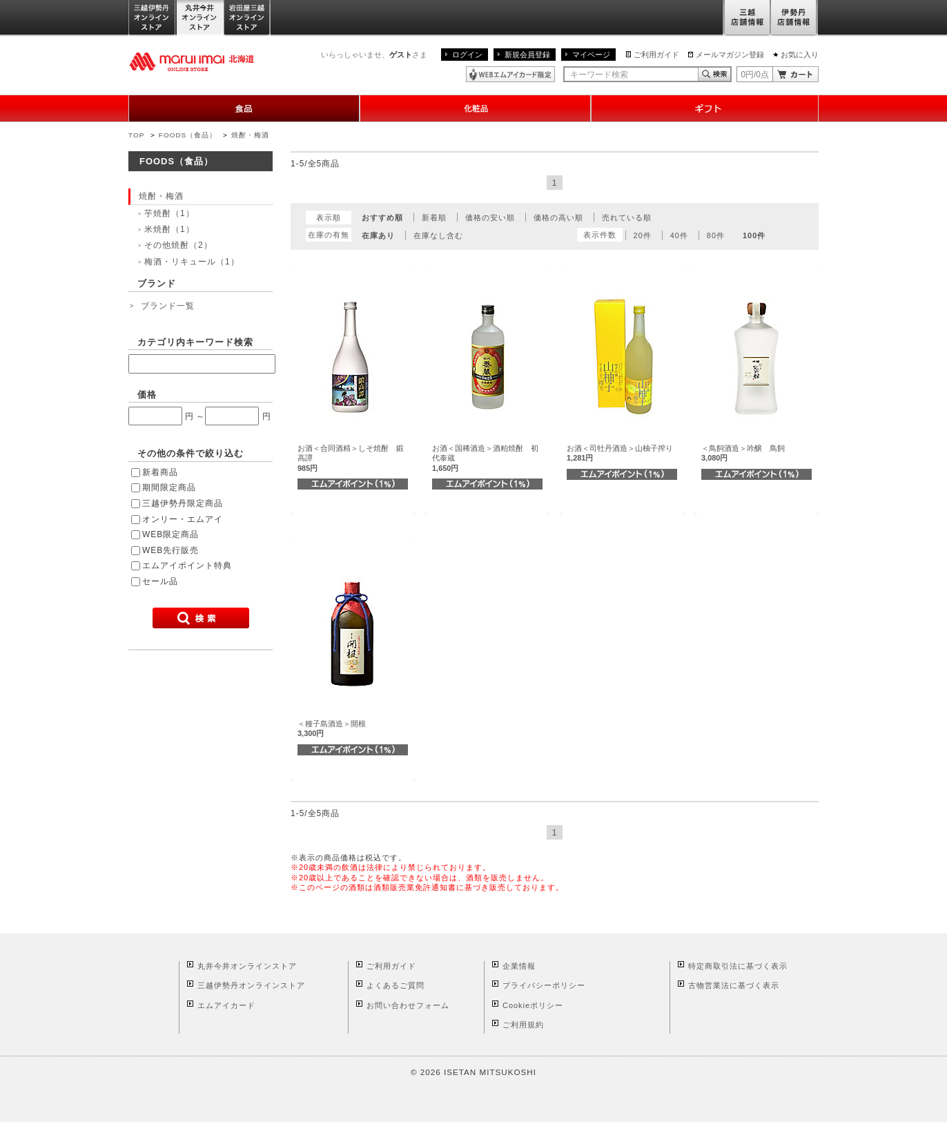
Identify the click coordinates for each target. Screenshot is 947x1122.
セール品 (160, 581)
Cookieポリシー (532, 1005)
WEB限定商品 (170, 534)
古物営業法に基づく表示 (733, 985)
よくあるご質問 (395, 985)
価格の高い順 (558, 217)
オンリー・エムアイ (182, 519)
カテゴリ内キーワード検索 (195, 342)
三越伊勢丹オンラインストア (152, 18)
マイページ (591, 54)
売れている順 (627, 217)
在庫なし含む (438, 235)
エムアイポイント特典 (187, 565)
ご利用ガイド (656, 54)
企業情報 (519, 966)
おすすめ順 (382, 217)
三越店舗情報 (746, 18)
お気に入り (800, 54)
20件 (643, 235)
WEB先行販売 (170, 550)
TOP (136, 135)
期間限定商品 (169, 487)
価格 (147, 394)
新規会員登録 (527, 54)
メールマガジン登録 (730, 54)
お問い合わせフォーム (408, 1005)
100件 (754, 235)
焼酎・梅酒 (250, 135)
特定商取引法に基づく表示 (738, 966)
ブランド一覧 (168, 306)
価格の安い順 (490, 217)
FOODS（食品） (188, 135)
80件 (716, 235)
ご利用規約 (523, 1025)
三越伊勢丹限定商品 (182, 503)
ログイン (467, 54)
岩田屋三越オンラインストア (247, 18)
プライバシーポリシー (543, 985)
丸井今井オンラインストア (200, 18)
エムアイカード (226, 1005)
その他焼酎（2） (178, 245)
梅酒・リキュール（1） (192, 262)
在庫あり (378, 235)
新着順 (434, 217)
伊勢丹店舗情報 (794, 18)
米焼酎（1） (169, 229)
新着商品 (160, 472)
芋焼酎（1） (169, 213)
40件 (679, 235)
